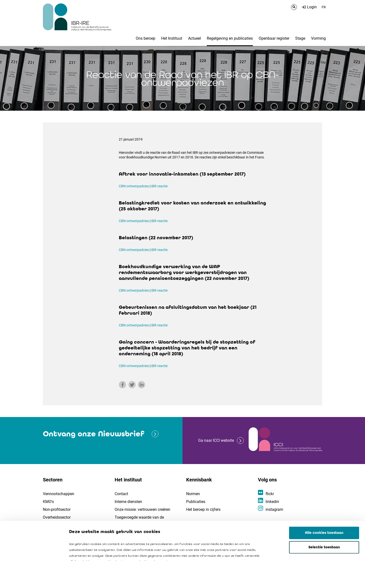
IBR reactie (159, 186)
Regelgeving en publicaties (230, 38)
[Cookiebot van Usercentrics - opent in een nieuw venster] (31, 551)
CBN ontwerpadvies (134, 186)
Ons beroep (145, 38)
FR (324, 7)
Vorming (318, 38)
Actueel (194, 38)
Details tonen (280, 551)
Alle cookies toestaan (324, 496)
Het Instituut (171, 38)
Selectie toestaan (324, 511)
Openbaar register (274, 38)
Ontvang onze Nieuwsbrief (93, 434)
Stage (300, 38)
